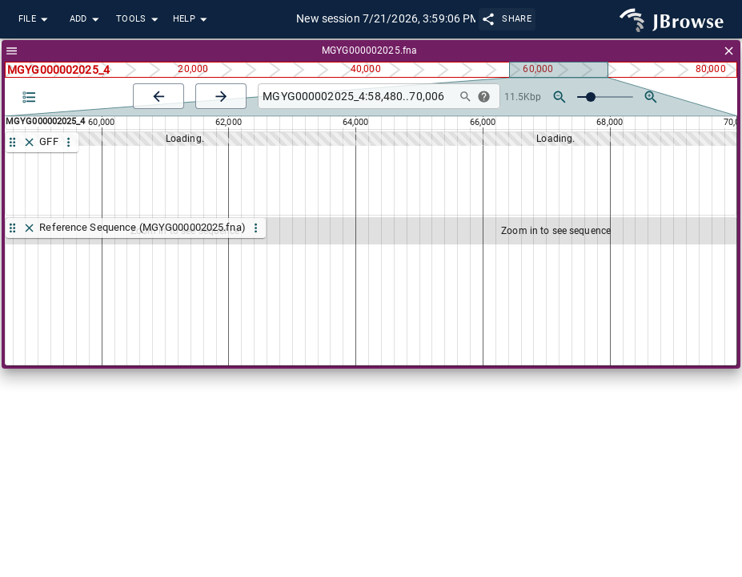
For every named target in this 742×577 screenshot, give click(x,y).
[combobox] (355, 97)
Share (507, 19)
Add (86, 19)
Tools (139, 19)
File (35, 19)
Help (192, 19)
